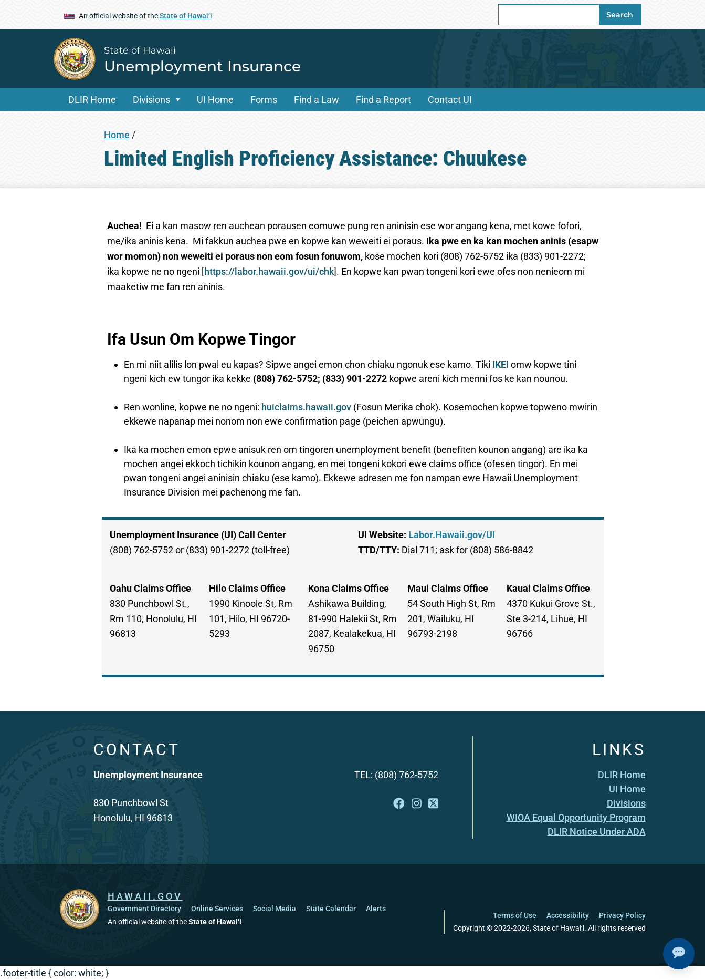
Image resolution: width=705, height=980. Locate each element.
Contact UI (450, 99)
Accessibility (567, 915)
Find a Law (316, 99)
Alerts (376, 908)
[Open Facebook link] (399, 803)
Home (117, 134)
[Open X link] (433, 803)
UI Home (215, 99)
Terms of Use (514, 915)
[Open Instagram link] (417, 803)
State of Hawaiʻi (186, 16)
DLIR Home (92, 99)
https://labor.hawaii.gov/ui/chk (269, 271)
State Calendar (331, 908)
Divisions (151, 99)
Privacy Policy (622, 915)
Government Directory (144, 908)
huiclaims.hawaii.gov (306, 406)
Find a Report (383, 99)
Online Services (217, 908)
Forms (263, 99)
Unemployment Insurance (202, 66)
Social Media (274, 908)
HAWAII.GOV (145, 895)
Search (619, 14)
